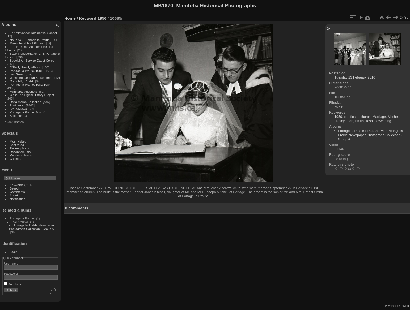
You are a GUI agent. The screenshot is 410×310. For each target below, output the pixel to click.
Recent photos (20, 148)
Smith (359, 121)
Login (14, 251)
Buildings (16, 115)
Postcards (17, 105)
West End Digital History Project (32, 95)
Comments (17, 191)
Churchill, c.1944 (21, 81)
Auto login (13, 284)
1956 (102, 18)
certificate (351, 117)
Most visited (18, 141)
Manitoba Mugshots (23, 91)
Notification (17, 198)
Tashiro (371, 121)
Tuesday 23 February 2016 (355, 77)
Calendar (16, 158)
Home (70, 18)
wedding (384, 121)
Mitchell (393, 117)
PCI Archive (376, 131)
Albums (8, 24)
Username (11, 263)
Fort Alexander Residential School (33, 33)
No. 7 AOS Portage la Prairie (30, 39)
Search (15, 188)
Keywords (17, 185)
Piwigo (405, 305)
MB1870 (163, 5)
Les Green (17, 74)
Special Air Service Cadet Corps (32, 60)
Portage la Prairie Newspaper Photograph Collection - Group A (31, 226)
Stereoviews (18, 108)
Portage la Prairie (22, 112)
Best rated (17, 145)
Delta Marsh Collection (25, 102)
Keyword (87, 18)
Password (11, 273)
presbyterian (344, 121)
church (365, 117)
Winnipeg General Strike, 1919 (31, 77)
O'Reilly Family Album (25, 67)
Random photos (21, 155)
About (14, 195)
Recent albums (20, 151)
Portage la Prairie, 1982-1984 (30, 84)
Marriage (379, 117)
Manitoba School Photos (27, 43)
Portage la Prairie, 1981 (26, 70)
